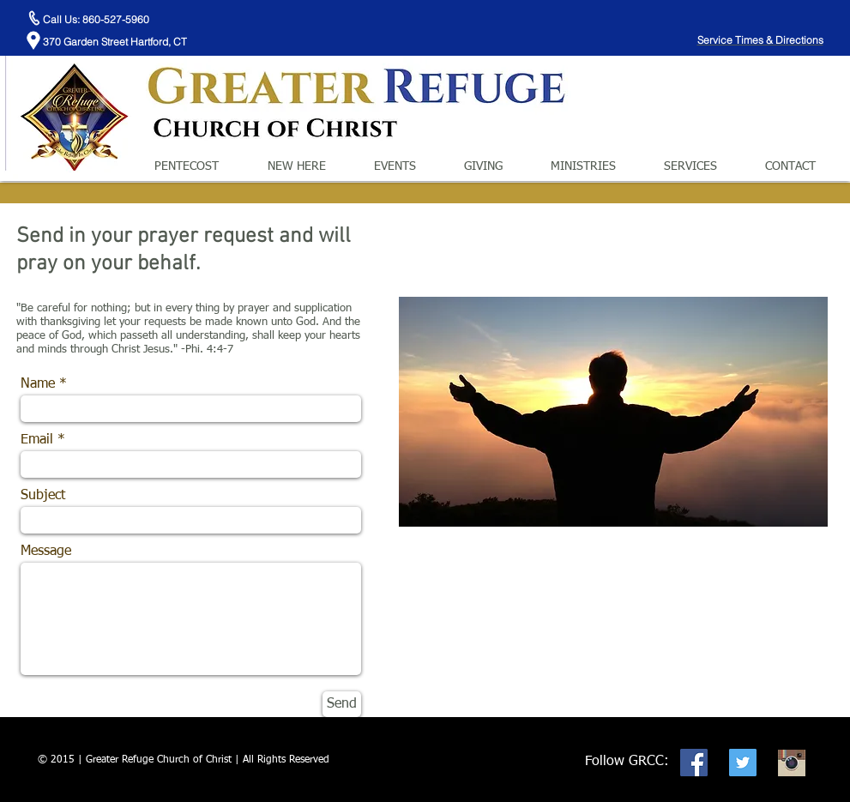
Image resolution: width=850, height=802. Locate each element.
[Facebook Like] (730, 18)
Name (38, 384)
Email (37, 440)
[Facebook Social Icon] (694, 762)
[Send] (342, 704)
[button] (312, 167)
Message (46, 551)
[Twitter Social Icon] (743, 762)
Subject (43, 496)
